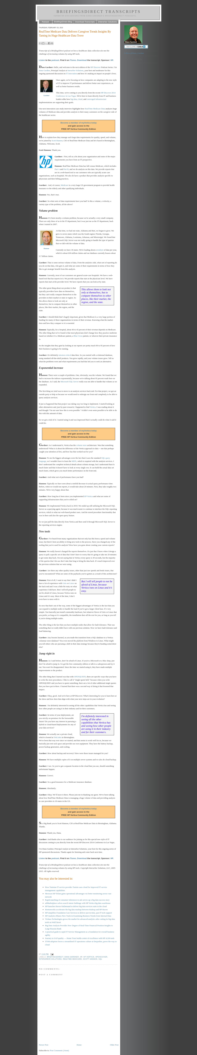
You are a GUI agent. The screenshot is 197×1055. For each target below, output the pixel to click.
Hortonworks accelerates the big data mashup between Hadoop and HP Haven (76, 909)
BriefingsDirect (55, 957)
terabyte (100, 250)
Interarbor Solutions (75, 70)
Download (82, 60)
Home (79, 1045)
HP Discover (95, 67)
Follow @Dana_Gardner (134, 53)
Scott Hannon (57, 140)
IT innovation (71, 73)
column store (81, 445)
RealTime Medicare (72, 959)
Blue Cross (78, 336)
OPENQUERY (80, 676)
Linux (71, 583)
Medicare (64, 185)
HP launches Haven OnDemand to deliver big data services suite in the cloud (76, 906)
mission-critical (65, 355)
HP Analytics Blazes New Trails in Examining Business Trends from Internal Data (78, 916)
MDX (74, 461)
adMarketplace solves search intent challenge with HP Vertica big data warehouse (78, 903)
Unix (65, 583)
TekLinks (57, 737)
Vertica (93, 407)
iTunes (73, 60)
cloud (80, 99)
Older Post (114, 1045)
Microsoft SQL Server (70, 381)
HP (81, 957)
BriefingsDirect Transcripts (98, 11)
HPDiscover (101, 957)
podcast (55, 60)
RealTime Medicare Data (95, 108)
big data (73, 99)
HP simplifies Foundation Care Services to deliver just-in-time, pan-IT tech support (78, 913)
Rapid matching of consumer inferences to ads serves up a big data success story (77, 900)
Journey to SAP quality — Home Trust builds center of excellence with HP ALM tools (79, 938)
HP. (112, 60)
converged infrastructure (96, 99)
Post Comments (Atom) (59, 1050)
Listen (42, 60)
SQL (100, 959)
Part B (65, 169)
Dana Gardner (44, 70)
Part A (57, 169)
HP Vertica (88, 496)
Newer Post (43, 1045)
